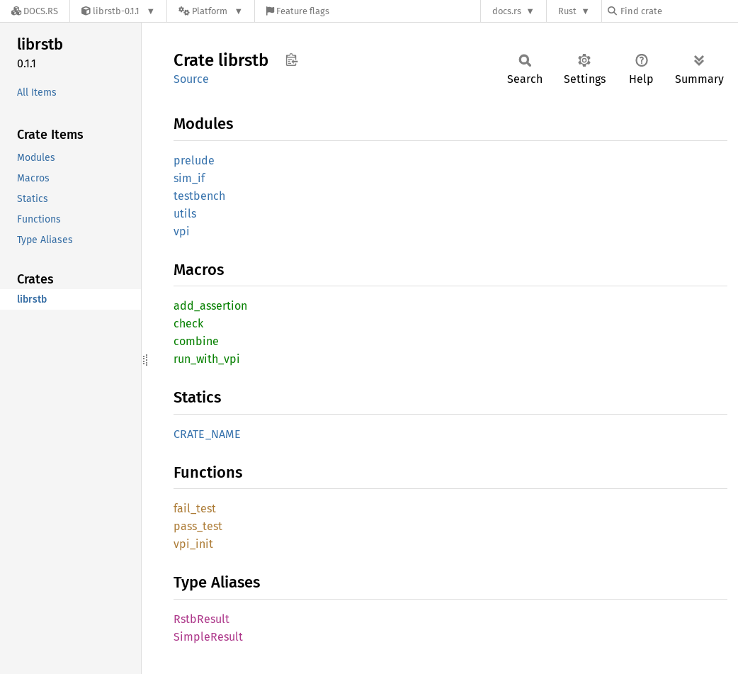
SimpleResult (208, 637)
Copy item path (291, 59)
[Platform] (210, 11)
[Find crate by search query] (678, 11)
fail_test (195, 508)
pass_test (198, 526)
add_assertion (210, 306)
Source (191, 79)
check (188, 323)
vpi (182, 231)
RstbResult (201, 619)
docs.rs (506, 11)
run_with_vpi (207, 359)
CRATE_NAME (207, 434)
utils (185, 213)
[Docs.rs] (34, 11)
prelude (194, 160)
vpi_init (193, 544)
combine (196, 341)
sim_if (189, 178)
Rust (567, 11)
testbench (199, 196)
